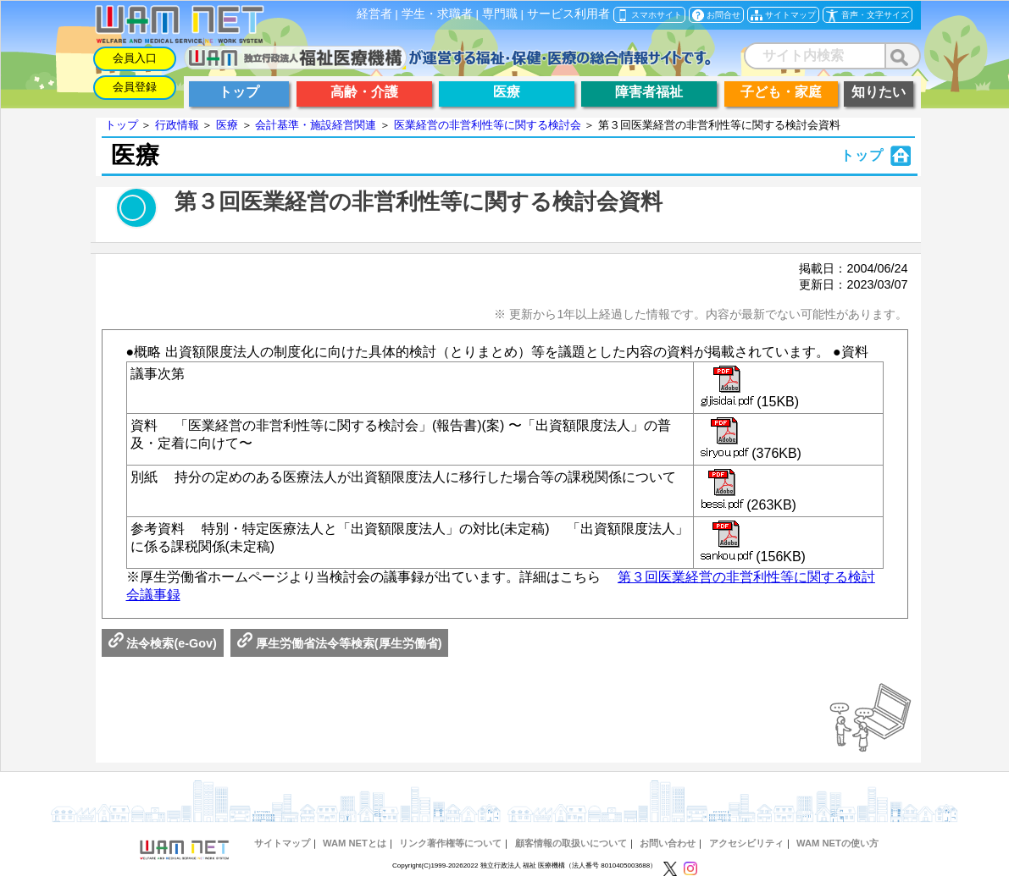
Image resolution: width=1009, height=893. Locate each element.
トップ (121, 125)
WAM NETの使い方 (837, 843)
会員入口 (135, 58)
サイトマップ (282, 843)
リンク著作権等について (450, 843)
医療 (227, 125)
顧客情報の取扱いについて (571, 843)
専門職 (500, 14)
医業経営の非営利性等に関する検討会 (487, 125)
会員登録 (135, 86)
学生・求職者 (437, 14)
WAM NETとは (354, 843)
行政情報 (177, 125)
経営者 (374, 14)
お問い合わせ (668, 843)
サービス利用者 (568, 14)
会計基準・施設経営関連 (315, 125)
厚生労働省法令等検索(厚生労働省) (339, 643)
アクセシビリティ (746, 843)
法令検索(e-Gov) (162, 643)
